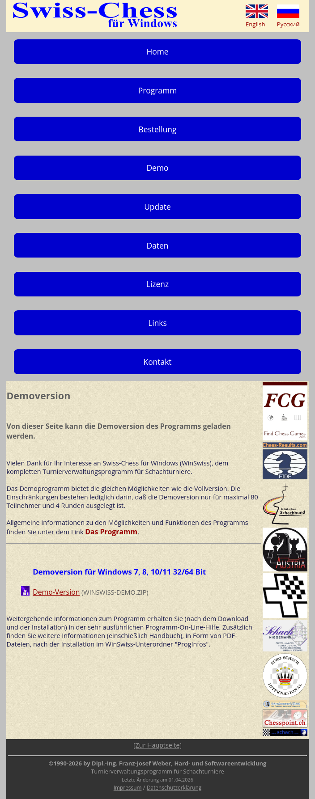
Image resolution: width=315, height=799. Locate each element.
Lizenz (157, 284)
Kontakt (157, 361)
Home (157, 51)
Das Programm (111, 532)
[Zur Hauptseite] (157, 745)
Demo (157, 167)
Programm (157, 90)
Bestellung (158, 129)
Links (157, 322)
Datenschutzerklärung (174, 787)
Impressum (128, 787)
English (255, 24)
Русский (288, 24)
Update (157, 206)
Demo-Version (56, 592)
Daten (158, 245)
